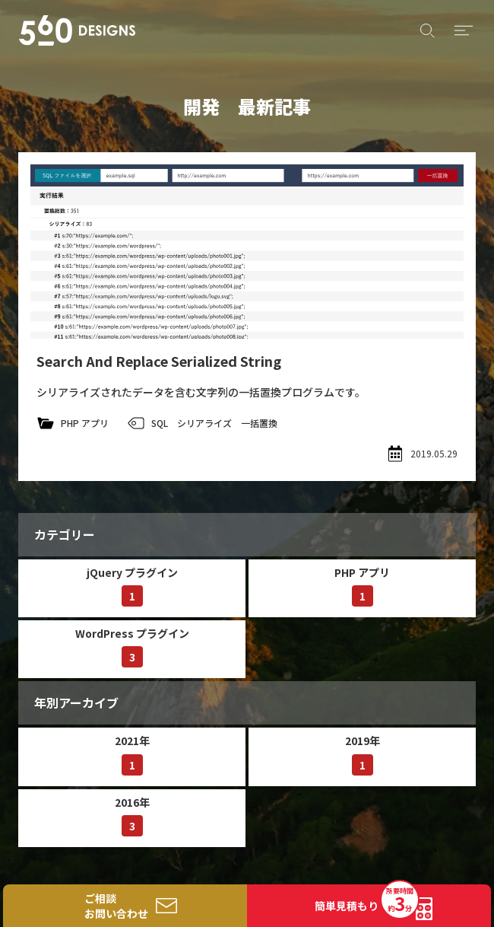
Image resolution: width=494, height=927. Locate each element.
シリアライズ (204, 422)
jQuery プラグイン (132, 586)
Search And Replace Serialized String (158, 361)
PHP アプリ (85, 422)
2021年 (132, 754)
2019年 (362, 754)
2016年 (132, 815)
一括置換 (259, 422)
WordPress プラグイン (132, 646)
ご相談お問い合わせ (116, 905)
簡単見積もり (366, 901)
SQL (159, 422)
